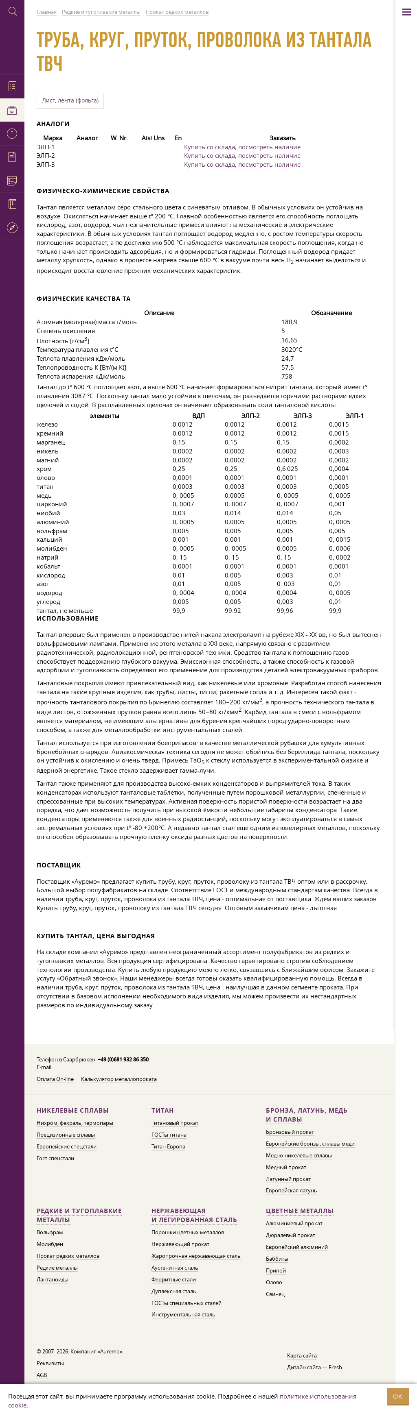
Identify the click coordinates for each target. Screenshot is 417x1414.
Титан (162, 1110)
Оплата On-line (55, 1079)
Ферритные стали (173, 1279)
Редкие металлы (57, 1267)
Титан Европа (168, 1146)
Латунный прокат (288, 1179)
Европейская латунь (291, 1190)
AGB (42, 1375)
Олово (274, 1282)
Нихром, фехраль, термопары (75, 1122)
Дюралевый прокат (290, 1235)
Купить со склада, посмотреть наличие (242, 147)
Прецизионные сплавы (66, 1134)
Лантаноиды (52, 1279)
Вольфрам (50, 1232)
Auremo (12, 48)
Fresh (335, 1367)
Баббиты (277, 1258)
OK (398, 1396)
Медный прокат (286, 1167)
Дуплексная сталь (173, 1291)
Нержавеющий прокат (180, 1244)
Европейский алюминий (297, 1247)
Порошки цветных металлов (187, 1232)
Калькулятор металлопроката (119, 1079)
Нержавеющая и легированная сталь (194, 1215)
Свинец (275, 1294)
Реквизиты (50, 1363)
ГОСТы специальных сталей (186, 1303)
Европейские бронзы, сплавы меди (310, 1143)
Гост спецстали (55, 1158)
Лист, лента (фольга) (70, 100)
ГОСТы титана (169, 1134)
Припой (276, 1270)
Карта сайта (302, 1355)
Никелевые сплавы (73, 1110)
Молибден (50, 1244)
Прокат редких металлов (68, 1255)
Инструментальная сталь (183, 1314)
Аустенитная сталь (174, 1267)
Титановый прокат (174, 1122)
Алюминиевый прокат (294, 1223)
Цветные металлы (300, 1211)
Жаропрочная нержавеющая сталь (196, 1255)
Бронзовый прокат (290, 1131)
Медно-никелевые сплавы (299, 1155)
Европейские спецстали (67, 1146)
